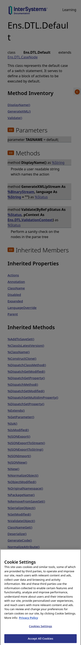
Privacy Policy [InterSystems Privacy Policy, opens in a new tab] (28, 619)
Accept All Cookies (40, 640)
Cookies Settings (40, 628)
